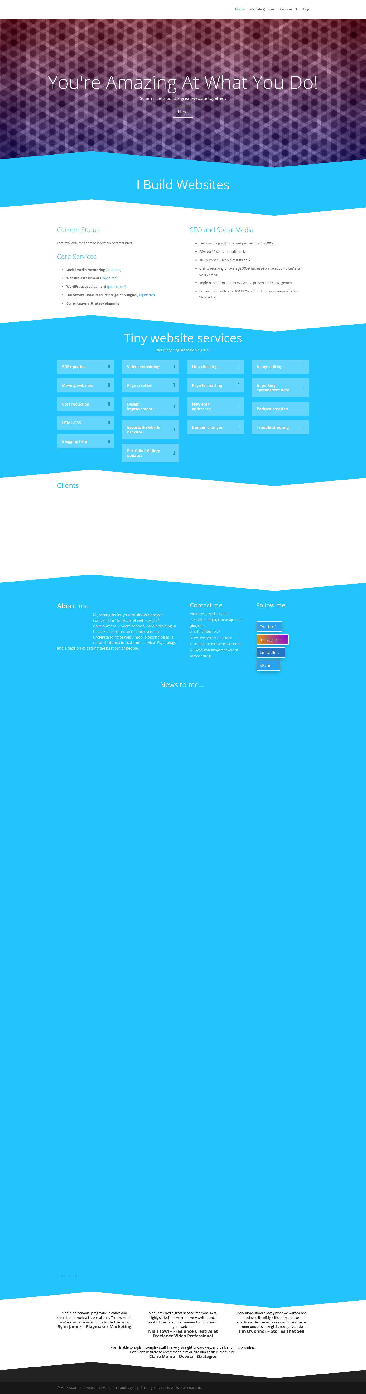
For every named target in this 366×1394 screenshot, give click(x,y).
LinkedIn (268, 652)
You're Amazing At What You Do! (183, 81)
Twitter (267, 626)
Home (239, 9)
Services (286, 9)
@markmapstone (219, 638)
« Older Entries (68, 1276)
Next (183, 111)
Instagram (270, 639)
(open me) (113, 269)
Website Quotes (262, 9)
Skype (265, 665)
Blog (305, 9)
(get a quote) (116, 286)
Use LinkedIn (203, 644)
